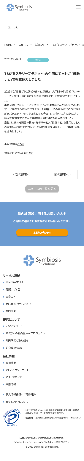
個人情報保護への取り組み (21, 394)
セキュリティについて (17, 401)
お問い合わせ (42, 232)
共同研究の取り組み (17, 340)
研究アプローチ (14, 326)
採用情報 (11, 384)
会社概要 (11, 362)
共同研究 (11, 311)
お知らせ (38, 60)
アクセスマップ (14, 377)
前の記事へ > (62, 174)
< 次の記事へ (21, 174)
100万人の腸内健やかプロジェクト (25, 333)
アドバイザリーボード (17, 370)
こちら (20, 144)
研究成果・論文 (14, 348)
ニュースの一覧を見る (42, 188)
